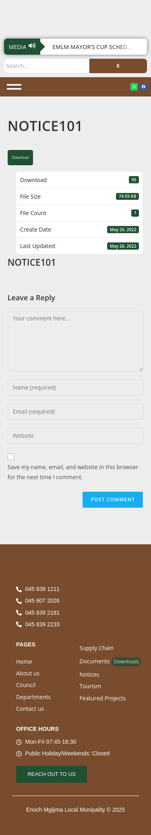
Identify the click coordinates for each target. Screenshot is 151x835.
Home (24, 661)
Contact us (30, 708)
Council (25, 685)
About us (27, 673)
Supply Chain (97, 648)
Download (20, 157)
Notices (89, 674)
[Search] (46, 66)
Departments (33, 697)
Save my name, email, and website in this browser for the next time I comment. (73, 472)
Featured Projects (103, 698)
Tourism (90, 686)
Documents (95, 661)
